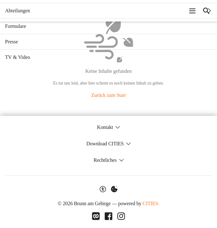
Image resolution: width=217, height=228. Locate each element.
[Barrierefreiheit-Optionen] (102, 189)
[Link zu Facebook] (108, 216)
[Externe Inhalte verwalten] (114, 189)
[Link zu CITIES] (96, 216)
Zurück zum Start (108, 95)
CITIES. (151, 203)
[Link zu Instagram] (121, 216)
